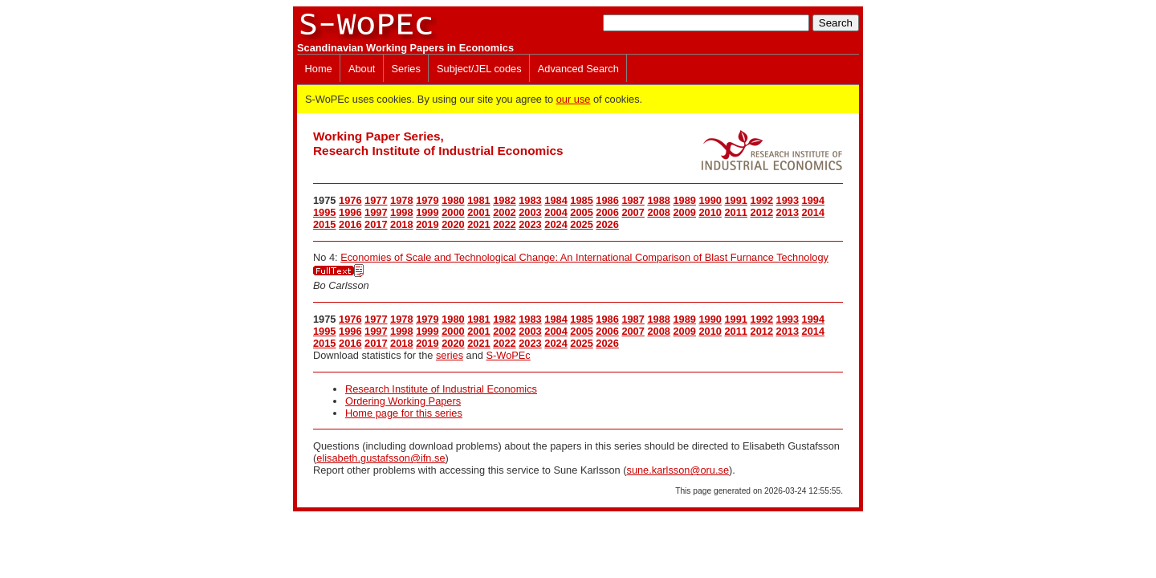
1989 (684, 200)
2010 (709, 212)
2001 (478, 212)
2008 (658, 212)
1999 (427, 212)
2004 (555, 212)
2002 (504, 212)
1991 (736, 200)
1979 (427, 200)
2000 (453, 212)
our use (573, 99)
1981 (478, 200)
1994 (813, 200)
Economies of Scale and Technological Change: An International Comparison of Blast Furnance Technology (584, 257)
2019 (427, 224)
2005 (581, 212)
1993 (787, 200)
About (361, 69)
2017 (375, 224)
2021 (478, 224)
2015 (324, 224)
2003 (530, 212)
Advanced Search (578, 69)
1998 (401, 212)
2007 (632, 212)
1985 (581, 200)
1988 (658, 200)
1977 (375, 200)
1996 (350, 212)
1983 (530, 200)
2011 (736, 212)
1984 (555, 200)
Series (406, 69)
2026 (607, 224)
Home (318, 69)
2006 (607, 212)
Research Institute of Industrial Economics (441, 389)
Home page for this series (403, 413)
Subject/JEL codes (479, 69)
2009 (684, 212)
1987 (632, 200)
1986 (607, 200)
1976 (350, 200)
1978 (401, 200)
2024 (555, 224)
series (449, 355)
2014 (813, 212)
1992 (762, 200)
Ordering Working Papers (403, 401)
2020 (453, 224)
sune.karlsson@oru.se (677, 470)
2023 (530, 224)
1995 (324, 212)
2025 (581, 224)
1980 (453, 200)
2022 (504, 224)
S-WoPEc (508, 355)
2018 (401, 224)
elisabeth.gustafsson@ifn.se (380, 458)
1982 (504, 200)
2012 (762, 212)
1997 (375, 212)
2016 (350, 224)
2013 (787, 212)
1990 (709, 200)
